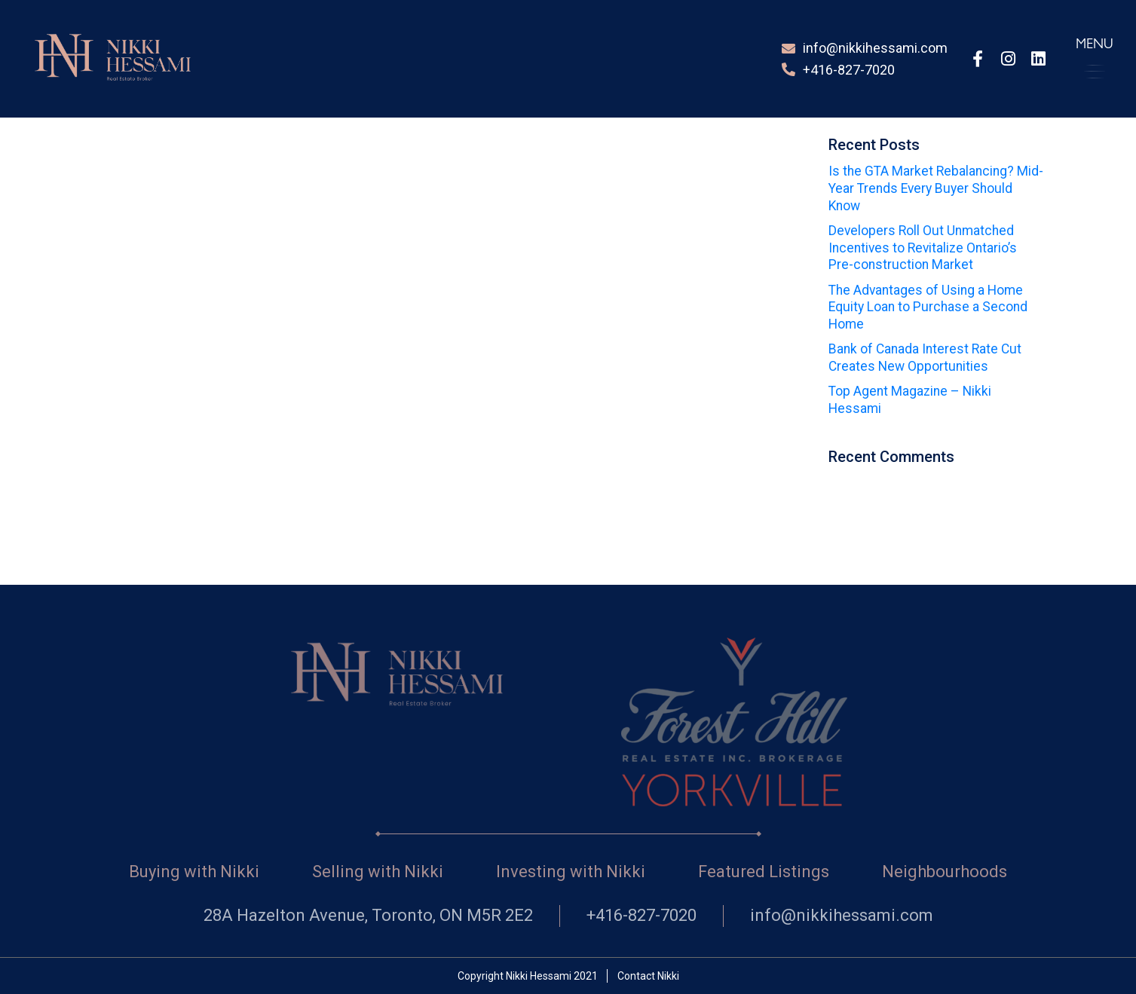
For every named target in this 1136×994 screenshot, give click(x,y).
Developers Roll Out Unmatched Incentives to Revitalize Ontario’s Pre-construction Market (922, 248)
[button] (1094, 58)
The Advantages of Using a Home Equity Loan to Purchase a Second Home (927, 307)
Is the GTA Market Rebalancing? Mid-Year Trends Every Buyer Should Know (935, 188)
